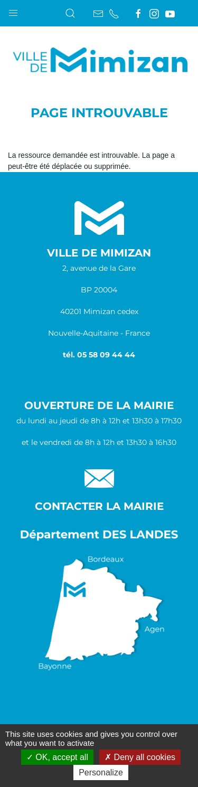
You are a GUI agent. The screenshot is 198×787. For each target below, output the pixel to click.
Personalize (101, 772)
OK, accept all (57, 757)
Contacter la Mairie (99, 506)
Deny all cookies (140, 757)
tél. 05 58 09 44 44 (99, 354)
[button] (13, 10)
